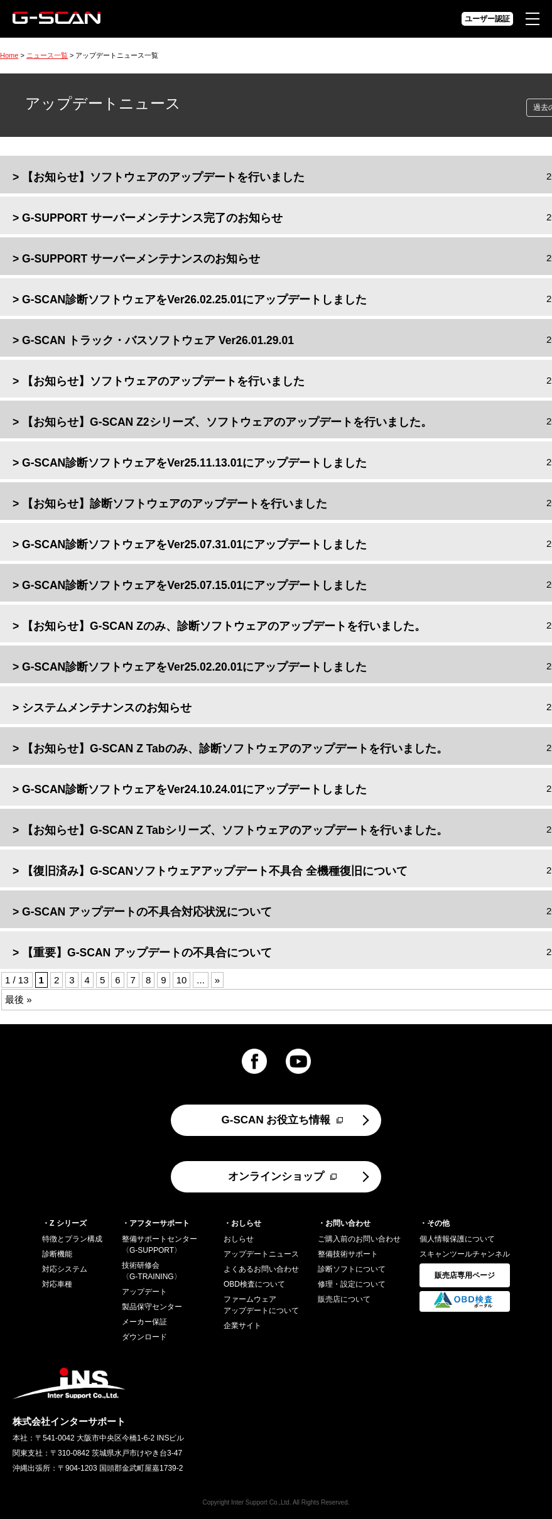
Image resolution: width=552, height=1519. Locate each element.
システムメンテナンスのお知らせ (107, 707)
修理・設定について (352, 1284)
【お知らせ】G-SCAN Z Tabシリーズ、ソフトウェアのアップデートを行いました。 (234, 830)
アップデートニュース (261, 1254)
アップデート (144, 1291)
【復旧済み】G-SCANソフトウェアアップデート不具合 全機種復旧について (215, 871)
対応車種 (57, 1284)
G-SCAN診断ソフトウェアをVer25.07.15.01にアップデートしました (194, 585)
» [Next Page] (217, 980)
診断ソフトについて (352, 1269)
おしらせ (239, 1239)
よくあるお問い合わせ (261, 1269)
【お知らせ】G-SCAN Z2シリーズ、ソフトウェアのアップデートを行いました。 (226, 422)
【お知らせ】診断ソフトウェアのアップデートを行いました (174, 503)
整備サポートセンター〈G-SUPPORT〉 (159, 1245)
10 (181, 980)
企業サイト (242, 1325)
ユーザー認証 (487, 18)
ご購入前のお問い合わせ (359, 1239)
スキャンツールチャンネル (464, 1254)
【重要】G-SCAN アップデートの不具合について (147, 952)
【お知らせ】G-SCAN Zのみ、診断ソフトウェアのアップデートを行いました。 (224, 626)
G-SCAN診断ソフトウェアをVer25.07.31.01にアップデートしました (194, 544)
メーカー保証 (144, 1321)
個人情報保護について (457, 1239)
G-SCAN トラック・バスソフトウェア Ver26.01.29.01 (158, 340)
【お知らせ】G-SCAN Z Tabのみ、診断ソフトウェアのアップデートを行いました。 (234, 748)
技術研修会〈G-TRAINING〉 (151, 1271)
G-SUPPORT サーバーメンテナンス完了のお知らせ (152, 218)
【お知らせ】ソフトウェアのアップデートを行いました (163, 177)
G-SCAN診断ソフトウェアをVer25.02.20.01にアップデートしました (194, 667)
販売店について (344, 1299)
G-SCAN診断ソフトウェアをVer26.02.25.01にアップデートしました (194, 299)
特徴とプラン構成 (72, 1239)
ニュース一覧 (47, 55)
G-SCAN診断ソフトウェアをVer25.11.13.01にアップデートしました (194, 463)
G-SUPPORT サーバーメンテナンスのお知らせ (141, 258)
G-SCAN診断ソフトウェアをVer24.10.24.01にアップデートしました (194, 789)
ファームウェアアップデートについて (261, 1305)
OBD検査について (254, 1284)
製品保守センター (152, 1306)
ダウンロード (144, 1337)
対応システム (64, 1269)
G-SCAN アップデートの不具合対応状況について (147, 911)
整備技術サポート (348, 1254)
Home (9, 55)
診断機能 (57, 1254)
